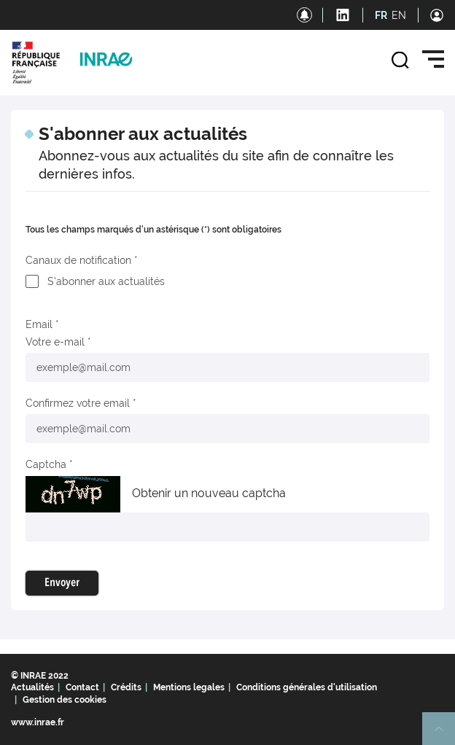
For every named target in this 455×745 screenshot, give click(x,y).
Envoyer (61, 583)
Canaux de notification (78, 260)
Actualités (32, 687)
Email (39, 324)
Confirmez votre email (78, 403)
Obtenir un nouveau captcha (209, 493)
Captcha (46, 464)
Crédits (126, 687)
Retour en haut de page (445, 735)
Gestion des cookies (64, 700)
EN (399, 15)
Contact (82, 687)
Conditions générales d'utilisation (306, 687)
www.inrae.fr (37, 722)
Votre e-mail (55, 342)
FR (381, 15)
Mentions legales (189, 687)
